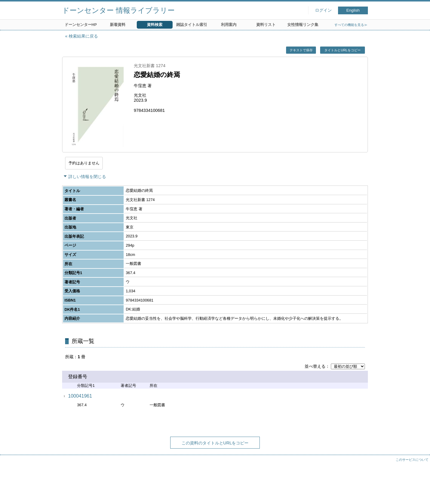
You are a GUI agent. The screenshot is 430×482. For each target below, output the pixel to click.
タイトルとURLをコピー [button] (342, 50)
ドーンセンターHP (80, 24)
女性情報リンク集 (302, 24)
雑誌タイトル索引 (191, 24)
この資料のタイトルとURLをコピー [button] (215, 443)
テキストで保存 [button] (301, 50)
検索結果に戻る (83, 36)
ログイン (323, 10)
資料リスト (266, 24)
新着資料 (117, 24)
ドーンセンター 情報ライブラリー (118, 10)
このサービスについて (412, 459)
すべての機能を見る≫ (350, 25)
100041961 (80, 395)
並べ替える (315, 366)
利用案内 (228, 24)
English (353, 10)
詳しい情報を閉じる (87, 176)
